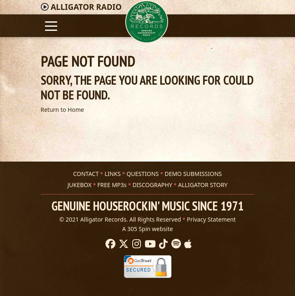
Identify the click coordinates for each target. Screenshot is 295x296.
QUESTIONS (142, 174)
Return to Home (62, 109)
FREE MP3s (111, 185)
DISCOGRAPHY (152, 185)
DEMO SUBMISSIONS (193, 174)
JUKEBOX (79, 185)
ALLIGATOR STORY (202, 185)
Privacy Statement (211, 219)
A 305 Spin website (147, 229)
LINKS (113, 174)
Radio (86, 7)
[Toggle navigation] (51, 25)
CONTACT (85, 174)
